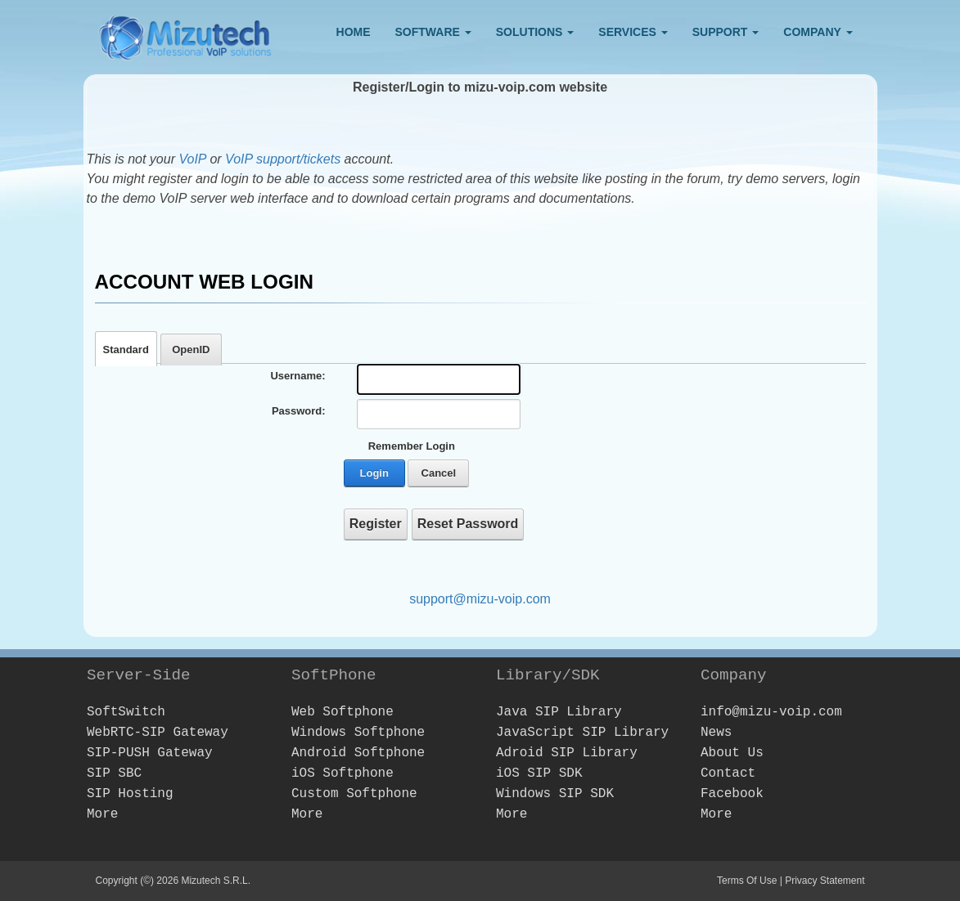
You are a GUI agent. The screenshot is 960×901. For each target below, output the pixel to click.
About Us (732, 753)
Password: (299, 411)
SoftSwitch (126, 712)
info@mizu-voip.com (771, 712)
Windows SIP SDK (555, 794)
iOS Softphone (342, 773)
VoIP (194, 159)
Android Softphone (358, 753)
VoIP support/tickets (282, 159)
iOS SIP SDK (539, 773)
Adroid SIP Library (567, 753)
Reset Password (468, 524)
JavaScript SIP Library (582, 732)
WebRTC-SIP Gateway (157, 732)
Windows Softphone (358, 732)
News (716, 732)
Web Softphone (342, 712)
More (102, 814)
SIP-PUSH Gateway (150, 753)
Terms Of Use (747, 880)
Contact (728, 773)
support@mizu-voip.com (480, 599)
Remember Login (411, 446)
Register (375, 524)
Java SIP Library (559, 712)
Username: (297, 376)
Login (374, 473)
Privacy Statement (824, 880)
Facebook (732, 794)
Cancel (439, 473)
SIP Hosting (130, 794)
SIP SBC (114, 773)
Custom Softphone (354, 794)
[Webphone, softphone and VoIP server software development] (186, 34)
